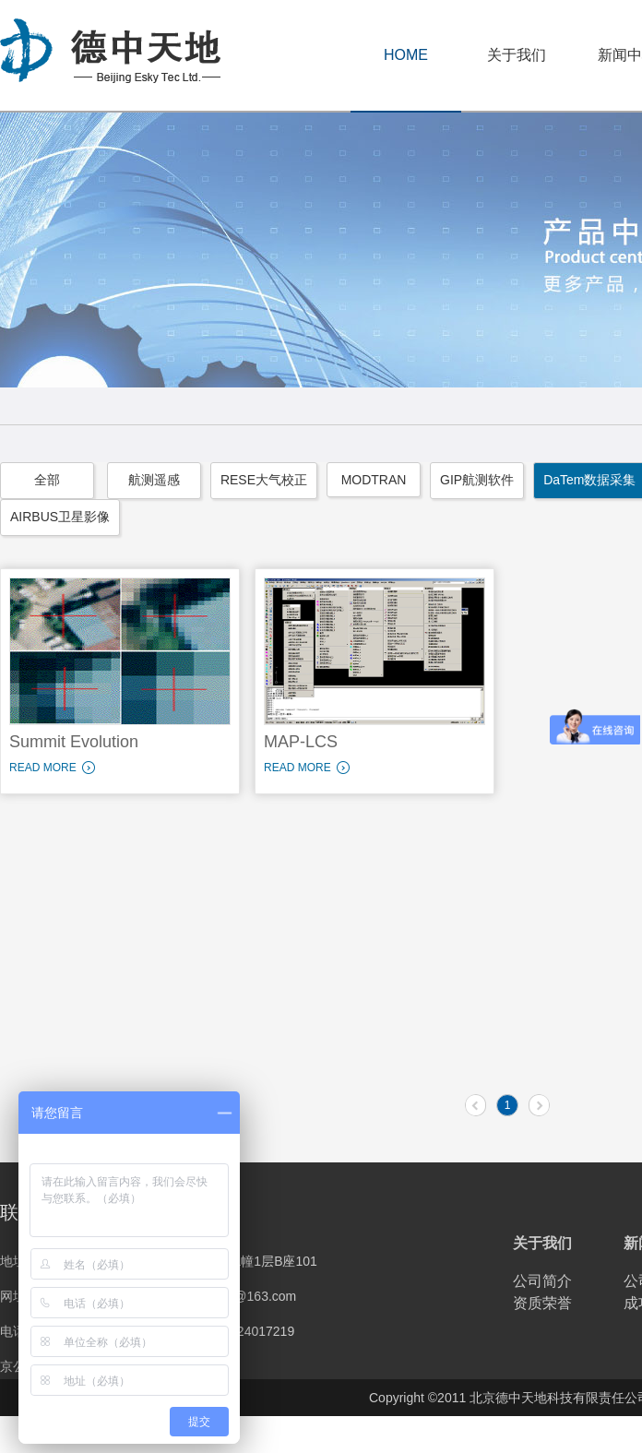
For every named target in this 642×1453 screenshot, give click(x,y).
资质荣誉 (542, 1303)
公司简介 (542, 1281)
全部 (47, 479)
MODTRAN (374, 479)
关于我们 (516, 55)
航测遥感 (154, 479)
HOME (406, 55)
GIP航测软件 (477, 479)
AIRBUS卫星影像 (60, 516)
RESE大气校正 (263, 479)
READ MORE (43, 767)
